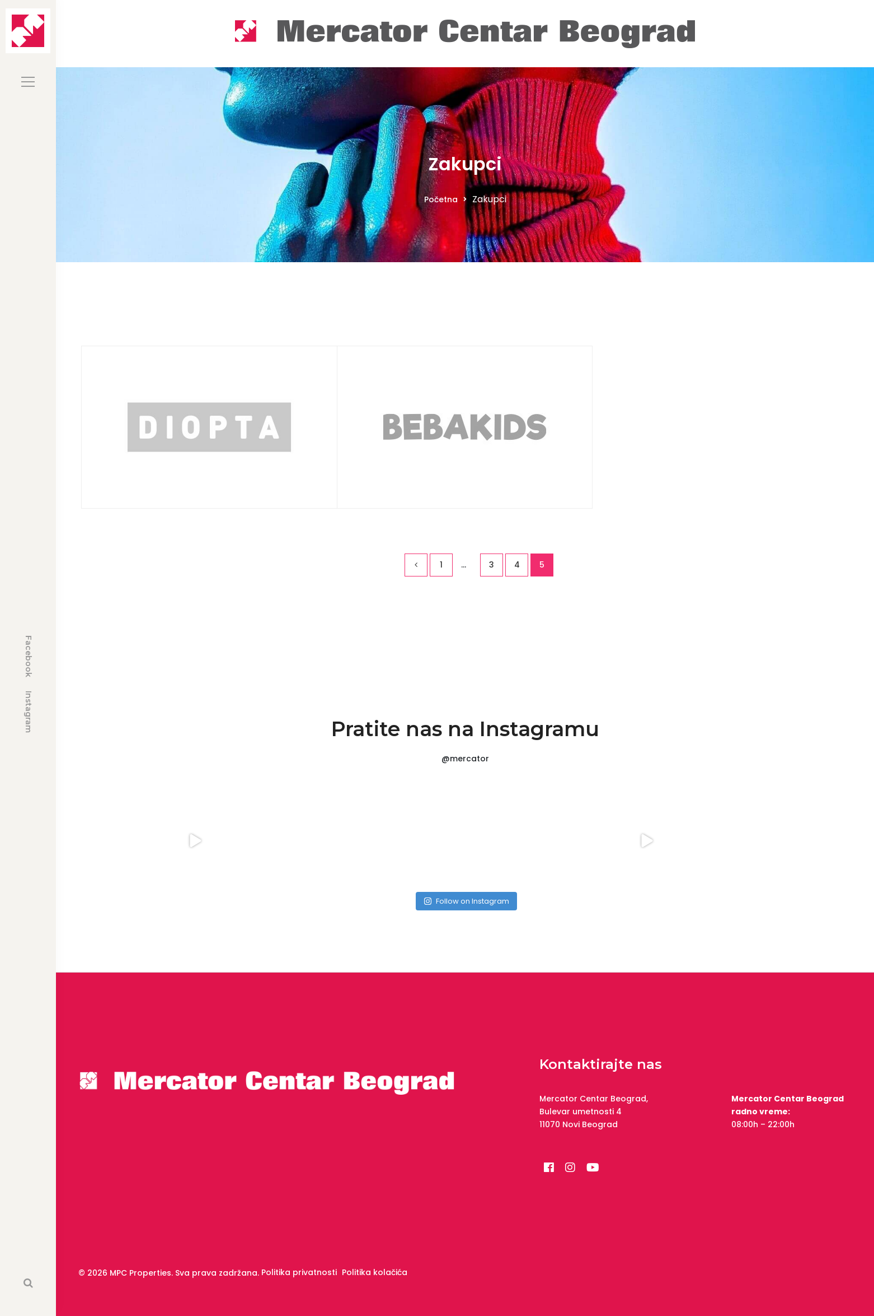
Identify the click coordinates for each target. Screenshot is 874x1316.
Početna (441, 199)
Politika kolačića (374, 1272)
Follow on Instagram (466, 901)
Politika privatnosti (299, 1272)
